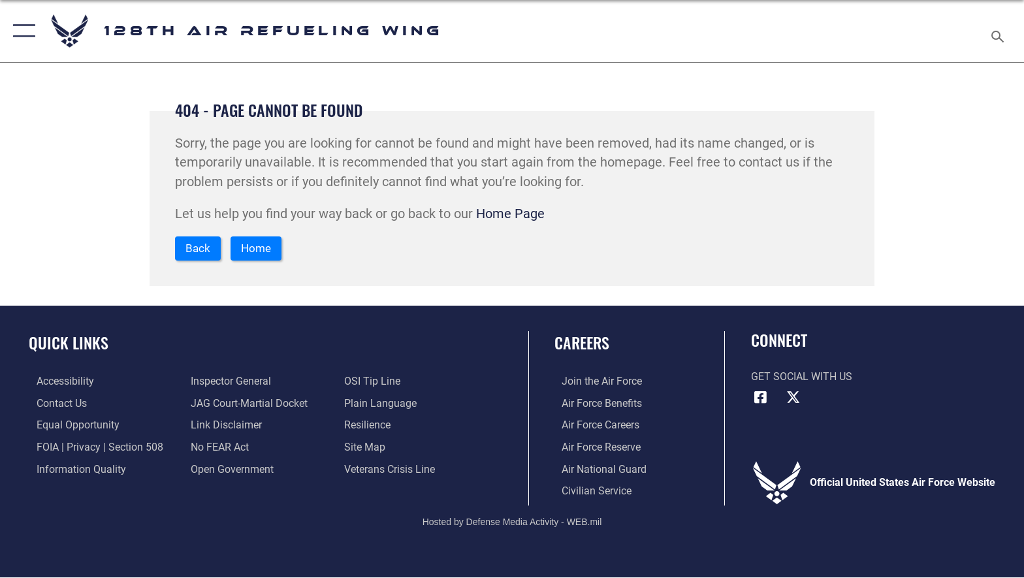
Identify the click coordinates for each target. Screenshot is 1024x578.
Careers (581, 344)
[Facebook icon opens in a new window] (761, 399)
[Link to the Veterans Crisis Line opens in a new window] (392, 470)
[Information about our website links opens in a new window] (223, 426)
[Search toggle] (999, 31)
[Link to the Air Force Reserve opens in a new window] (593, 448)
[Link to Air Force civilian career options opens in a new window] (589, 491)
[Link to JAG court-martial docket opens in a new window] (246, 404)
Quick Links (68, 344)
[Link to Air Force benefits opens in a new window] (594, 404)
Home (262, 249)
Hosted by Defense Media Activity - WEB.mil (512, 522)
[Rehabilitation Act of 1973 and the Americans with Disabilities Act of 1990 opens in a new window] (57, 382)
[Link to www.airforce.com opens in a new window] (594, 382)
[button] (21, 31)
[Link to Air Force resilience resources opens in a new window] (370, 426)
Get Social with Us (801, 378)
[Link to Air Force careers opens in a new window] (593, 426)
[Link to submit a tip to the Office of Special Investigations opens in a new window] (375, 382)
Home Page (510, 213)
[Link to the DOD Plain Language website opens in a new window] (383, 404)
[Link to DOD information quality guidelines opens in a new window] (73, 470)
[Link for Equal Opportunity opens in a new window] (70, 426)
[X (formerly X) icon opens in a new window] (793, 399)
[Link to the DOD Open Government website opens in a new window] (229, 470)
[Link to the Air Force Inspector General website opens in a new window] (228, 382)
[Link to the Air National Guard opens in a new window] (596, 470)
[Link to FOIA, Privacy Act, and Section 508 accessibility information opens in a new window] (92, 448)
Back (199, 249)
